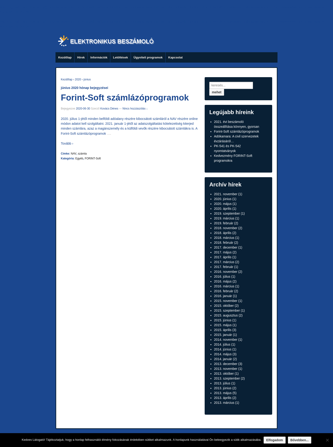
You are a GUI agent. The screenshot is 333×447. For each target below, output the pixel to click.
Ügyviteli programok (148, 57)
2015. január (223, 335)
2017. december (225, 247)
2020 (78, 79)
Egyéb (79, 158)
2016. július (222, 276)
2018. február (223, 242)
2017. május (222, 252)
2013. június (222, 388)
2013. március (224, 402)
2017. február (223, 267)
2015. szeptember (227, 310)
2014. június (222, 349)
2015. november (225, 301)
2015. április (222, 330)
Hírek (81, 57)
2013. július (222, 383)
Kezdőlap (65, 57)
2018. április (222, 233)
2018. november (225, 228)
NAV (73, 153)
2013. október (224, 373)
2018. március (224, 238)
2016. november (225, 272)
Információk (99, 57)
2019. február (223, 223)
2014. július (222, 344)
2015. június (222, 320)
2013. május (222, 393)
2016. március (224, 286)
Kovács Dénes (109, 108)
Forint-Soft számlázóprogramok (125, 97)
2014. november (225, 339)
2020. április (222, 208)
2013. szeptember (227, 378)
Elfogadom (274, 440)
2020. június (222, 199)
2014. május (222, 354)
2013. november (225, 369)
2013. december (225, 364)
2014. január (223, 359)
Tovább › (67, 143)
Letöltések (120, 57)
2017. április (222, 257)
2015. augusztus (226, 315)
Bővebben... (299, 440)
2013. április (222, 398)
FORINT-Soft (93, 158)
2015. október (224, 305)
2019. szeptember (227, 213)
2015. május (222, 325)
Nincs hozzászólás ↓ (135, 108)
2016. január (223, 296)
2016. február (223, 291)
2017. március (224, 262)
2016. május (222, 281)
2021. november (225, 194)
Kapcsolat (175, 57)
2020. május (222, 204)
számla (82, 153)
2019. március (224, 218)
